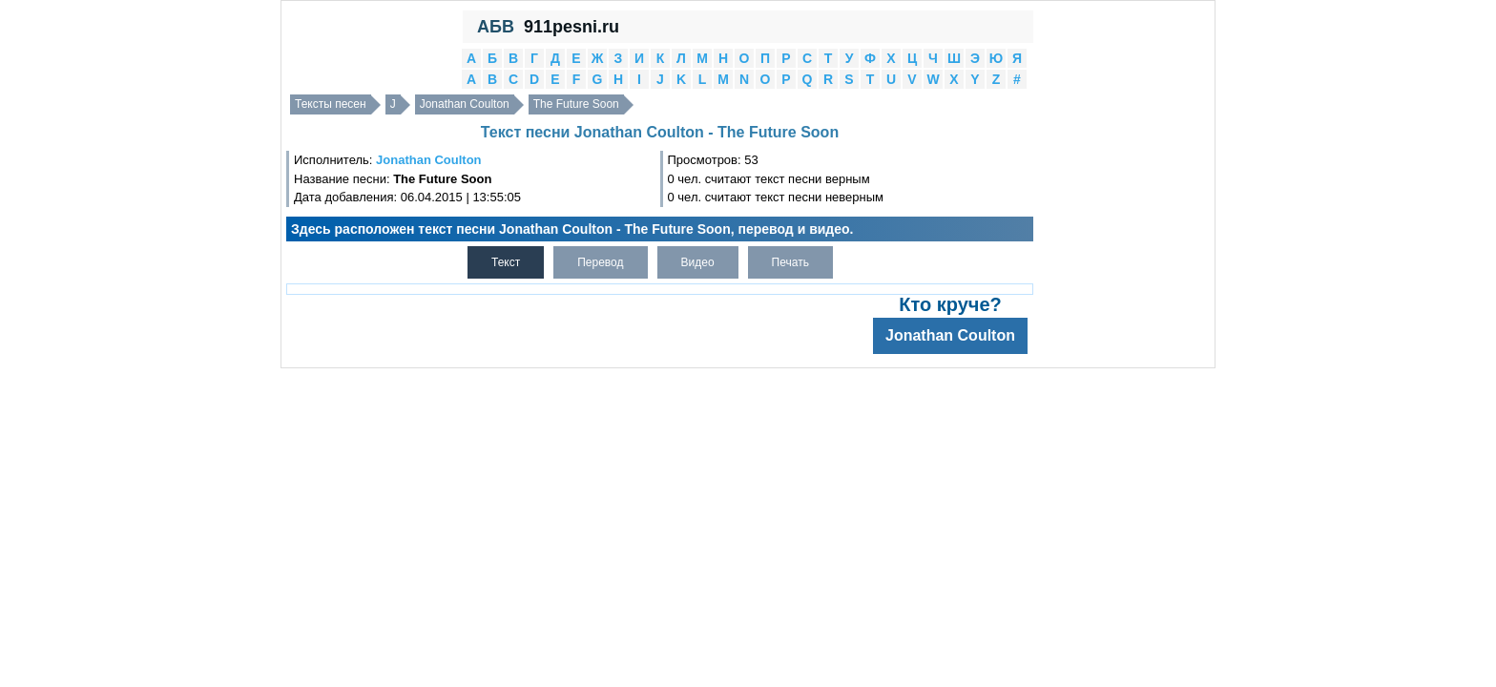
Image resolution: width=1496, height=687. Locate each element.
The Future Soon (576, 104)
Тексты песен (330, 104)
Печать (790, 262)
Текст (505, 262)
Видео (698, 262)
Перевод (600, 262)
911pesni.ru (571, 26)
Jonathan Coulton (464, 104)
